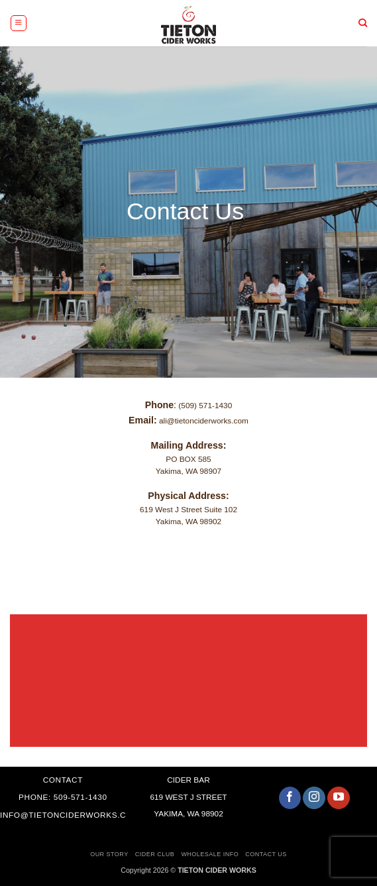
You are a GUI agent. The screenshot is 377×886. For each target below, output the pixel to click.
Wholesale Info (210, 854)
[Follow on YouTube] (338, 798)
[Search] (363, 23)
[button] (19, 23)
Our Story (109, 854)
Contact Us (266, 854)
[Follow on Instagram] (314, 798)
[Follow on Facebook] (290, 798)
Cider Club (154, 854)
